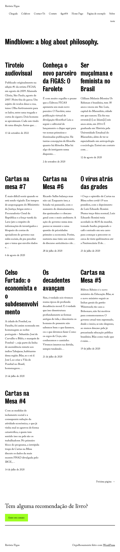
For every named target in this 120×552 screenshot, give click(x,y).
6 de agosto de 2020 (15, 255)
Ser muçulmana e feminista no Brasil (96, 76)
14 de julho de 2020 (15, 470)
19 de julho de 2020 (90, 349)
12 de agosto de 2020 (91, 157)
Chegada (13, 14)
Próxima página (105, 482)
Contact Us (39, 14)
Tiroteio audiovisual (18, 69)
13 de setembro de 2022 (17, 133)
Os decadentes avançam (56, 280)
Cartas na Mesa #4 (17, 397)
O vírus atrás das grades (97, 182)
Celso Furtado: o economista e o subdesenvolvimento (21, 292)
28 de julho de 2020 (52, 251)
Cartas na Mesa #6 (55, 182)
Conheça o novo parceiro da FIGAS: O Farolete (59, 76)
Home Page (77, 14)
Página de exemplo (96, 14)
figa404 (64, 14)
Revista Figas (12, 6)
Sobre (112, 14)
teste (112, 21)
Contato (53, 14)
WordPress (109, 545)
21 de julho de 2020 (15, 376)
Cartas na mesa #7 (17, 182)
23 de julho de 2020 (90, 251)
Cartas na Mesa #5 (93, 276)
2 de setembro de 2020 (54, 162)
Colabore (25, 14)
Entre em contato (16, 517)
